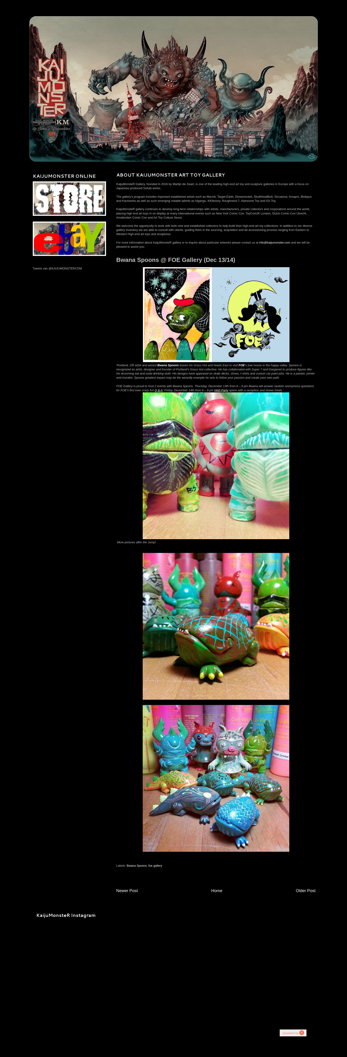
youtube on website (292, 1032)
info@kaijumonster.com (274, 242)
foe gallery (155, 865)
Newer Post (127, 890)
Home (216, 890)
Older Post (306, 890)
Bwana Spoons (137, 865)
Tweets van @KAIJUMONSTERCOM (57, 268)
